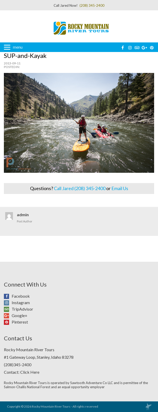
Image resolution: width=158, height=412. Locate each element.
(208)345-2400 (17, 364)
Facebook (8, 296)
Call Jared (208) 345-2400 (79, 188)
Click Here (29, 372)
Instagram (8, 302)
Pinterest (8, 322)
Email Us (119, 188)
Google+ (8, 315)
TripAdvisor (8, 309)
